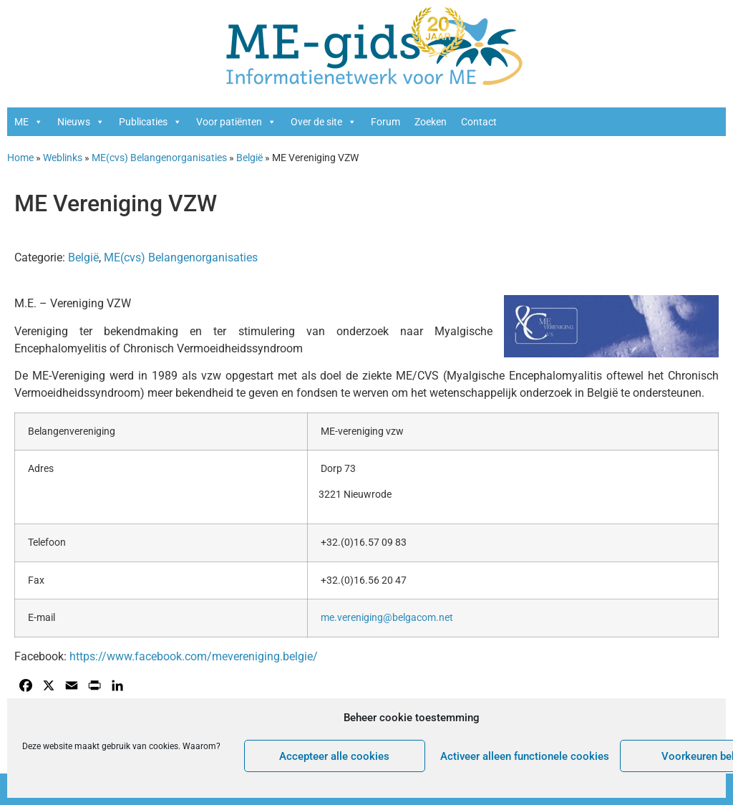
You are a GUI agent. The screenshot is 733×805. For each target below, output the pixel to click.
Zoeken (430, 121)
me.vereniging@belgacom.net (387, 618)
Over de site (323, 121)
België (249, 157)
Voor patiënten (236, 121)
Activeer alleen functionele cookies (524, 756)
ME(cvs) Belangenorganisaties (159, 157)
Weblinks (62, 157)
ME (28, 121)
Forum (385, 121)
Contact (479, 121)
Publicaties (150, 121)
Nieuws (81, 121)
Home (20, 157)
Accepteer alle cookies (334, 756)
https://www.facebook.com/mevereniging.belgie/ (193, 656)
